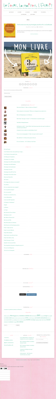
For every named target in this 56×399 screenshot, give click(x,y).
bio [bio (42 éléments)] (11, 316)
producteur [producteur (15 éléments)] (21, 319)
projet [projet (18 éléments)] (25, 319)
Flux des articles (8, 340)
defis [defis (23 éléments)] (31, 315)
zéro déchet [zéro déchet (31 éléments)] (20, 322)
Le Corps (19, 12)
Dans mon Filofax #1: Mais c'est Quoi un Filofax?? (27, 107)
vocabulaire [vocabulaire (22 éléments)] (10, 322)
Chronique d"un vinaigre (9, 159)
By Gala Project (7, 149)
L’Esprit (35, 12)
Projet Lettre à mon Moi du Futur (11, 235)
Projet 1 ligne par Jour (8, 227)
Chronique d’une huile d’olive (10, 174)
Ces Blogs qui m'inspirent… (9, 156)
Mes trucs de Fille (7, 220)
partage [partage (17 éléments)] (15, 319)
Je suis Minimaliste (8, 197)
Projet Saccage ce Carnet (9, 240)
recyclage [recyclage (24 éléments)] (33, 320)
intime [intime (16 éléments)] (16, 317)
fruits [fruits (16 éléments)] (49, 315)
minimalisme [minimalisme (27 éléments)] (43, 318)
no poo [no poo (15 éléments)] (13, 319)
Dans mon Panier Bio (8, 177)
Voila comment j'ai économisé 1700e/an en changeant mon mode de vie (31, 111)
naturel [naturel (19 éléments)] (7, 319)
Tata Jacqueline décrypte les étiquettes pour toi (13, 245)
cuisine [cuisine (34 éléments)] (27, 316)
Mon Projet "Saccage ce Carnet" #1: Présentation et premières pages (31, 118)
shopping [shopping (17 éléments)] (37, 319)
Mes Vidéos (32, 14)
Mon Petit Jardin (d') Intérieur (10, 222)
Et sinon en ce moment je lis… (10, 194)
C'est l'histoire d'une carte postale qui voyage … (13, 151)
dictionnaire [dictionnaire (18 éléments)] (34, 315)
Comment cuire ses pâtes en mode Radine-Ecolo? (27, 130)
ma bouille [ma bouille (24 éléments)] (37, 318)
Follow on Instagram (32, 294)
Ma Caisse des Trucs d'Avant (9, 212)
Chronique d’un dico (8, 169)
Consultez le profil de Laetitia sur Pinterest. (13, 309)
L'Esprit (5, 204)
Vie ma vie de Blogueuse (9, 247)
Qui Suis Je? (11, 12)
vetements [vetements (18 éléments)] (6, 322)
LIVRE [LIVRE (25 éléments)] (26, 318)
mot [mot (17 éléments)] (48, 318)
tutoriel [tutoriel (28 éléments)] (48, 320)
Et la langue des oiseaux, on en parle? (11, 182)
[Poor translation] (5, 368)
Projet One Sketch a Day (9, 237)
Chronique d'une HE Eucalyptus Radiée (12, 161)
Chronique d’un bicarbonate (9, 167)
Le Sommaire (23, 14)
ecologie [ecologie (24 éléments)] (46, 315)
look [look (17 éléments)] (31, 318)
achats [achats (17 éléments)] (5, 315)
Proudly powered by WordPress (21, 359)
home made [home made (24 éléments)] (9, 318)
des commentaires (9, 342)
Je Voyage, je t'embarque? (9, 202)
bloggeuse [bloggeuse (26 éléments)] (15, 315)
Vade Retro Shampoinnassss (22, 122)
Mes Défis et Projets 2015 (9, 217)
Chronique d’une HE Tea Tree (10, 172)
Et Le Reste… (43, 12)
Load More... (22, 294)
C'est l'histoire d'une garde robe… (11, 154)
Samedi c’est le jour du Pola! (9, 242)
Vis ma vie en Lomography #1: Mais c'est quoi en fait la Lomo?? (30, 134)
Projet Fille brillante (8, 232)
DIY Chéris (6, 179)
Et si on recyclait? (7, 192)
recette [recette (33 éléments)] (28, 320)
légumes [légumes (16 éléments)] (33, 317)
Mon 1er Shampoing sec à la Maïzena (24, 114)
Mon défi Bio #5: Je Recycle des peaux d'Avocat (26, 137)
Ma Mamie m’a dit (7, 215)
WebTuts (38, 359)
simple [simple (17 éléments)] (40, 319)
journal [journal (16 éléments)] (18, 317)
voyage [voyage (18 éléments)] (15, 322)
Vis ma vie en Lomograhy (9, 250)
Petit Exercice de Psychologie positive (11, 225)
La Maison (27, 12)
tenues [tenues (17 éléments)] (45, 319)
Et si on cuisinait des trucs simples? (11, 187)
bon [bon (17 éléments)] (18, 315)
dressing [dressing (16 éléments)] (41, 315)
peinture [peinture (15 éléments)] (18, 319)
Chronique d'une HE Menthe (10, 164)
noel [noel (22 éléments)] (10, 319)
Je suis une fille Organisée (9, 199)
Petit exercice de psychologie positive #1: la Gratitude (34, 24)
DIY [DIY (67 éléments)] (38, 315)
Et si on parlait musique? (9, 189)
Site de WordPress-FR (8, 345)
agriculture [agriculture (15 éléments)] (8, 315)
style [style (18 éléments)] (42, 319)
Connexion (6, 337)
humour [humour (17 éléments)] (13, 318)
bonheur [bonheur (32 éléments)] (22, 316)
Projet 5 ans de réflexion (9, 230)
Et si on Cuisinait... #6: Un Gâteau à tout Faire (26, 141)
